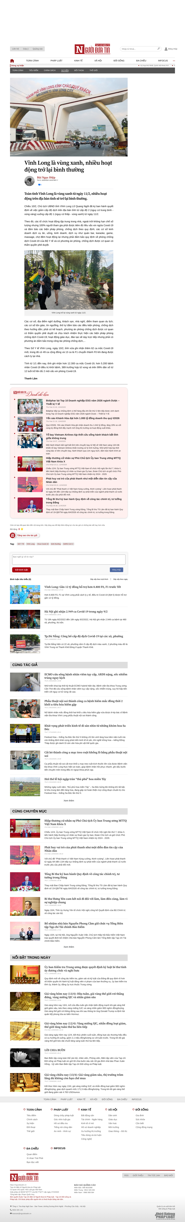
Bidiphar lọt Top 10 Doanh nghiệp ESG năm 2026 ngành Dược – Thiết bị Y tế (82, 402)
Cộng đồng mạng (144, 1127)
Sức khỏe (140, 1119)
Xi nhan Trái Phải (35, 1158)
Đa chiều (141, 61)
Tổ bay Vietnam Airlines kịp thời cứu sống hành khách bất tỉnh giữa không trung (82, 436)
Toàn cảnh (32, 61)
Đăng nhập (116, 570)
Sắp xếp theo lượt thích (99, 579)
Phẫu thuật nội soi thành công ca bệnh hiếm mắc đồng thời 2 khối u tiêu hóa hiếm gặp (83, 702)
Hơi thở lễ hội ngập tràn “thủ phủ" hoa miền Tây (75, 779)
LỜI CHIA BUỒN (54, 1050)
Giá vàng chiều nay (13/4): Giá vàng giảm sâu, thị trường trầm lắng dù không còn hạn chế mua (83, 1076)
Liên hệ (15, 49)
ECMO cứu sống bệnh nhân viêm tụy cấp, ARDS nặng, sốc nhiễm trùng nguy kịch (85, 676)
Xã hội (98, 61)
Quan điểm (32, 1154)
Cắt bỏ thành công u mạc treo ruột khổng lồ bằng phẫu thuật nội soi (85, 754)
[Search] (159, 48)
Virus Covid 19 (42, 544)
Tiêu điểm (33, 70)
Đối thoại (79, 70)
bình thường (56, 544)
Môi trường (113, 1127)
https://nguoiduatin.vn (18, 1185)
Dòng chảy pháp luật (64, 1115)
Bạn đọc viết (33, 1162)
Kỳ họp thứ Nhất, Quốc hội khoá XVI (159, 66)
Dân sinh (112, 1115)
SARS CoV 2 (68, 544)
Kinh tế (78, 61)
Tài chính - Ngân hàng (91, 1119)
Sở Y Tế (21, 544)
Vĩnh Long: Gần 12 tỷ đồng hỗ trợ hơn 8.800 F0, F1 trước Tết (82, 587)
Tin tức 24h (154, 1175)
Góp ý (25, 49)
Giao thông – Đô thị (117, 1131)
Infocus (163, 61)
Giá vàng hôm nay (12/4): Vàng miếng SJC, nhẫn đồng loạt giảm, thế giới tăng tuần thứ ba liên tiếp (85, 1025)
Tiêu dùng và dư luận (91, 1135)
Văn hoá (112, 1123)
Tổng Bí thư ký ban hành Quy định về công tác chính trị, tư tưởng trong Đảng (84, 501)
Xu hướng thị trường (91, 1131)
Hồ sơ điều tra (61, 1123)
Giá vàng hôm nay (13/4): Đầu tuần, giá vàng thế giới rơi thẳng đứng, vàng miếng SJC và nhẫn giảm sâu (84, 995)
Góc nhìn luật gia (62, 1119)
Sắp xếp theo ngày (120, 579)
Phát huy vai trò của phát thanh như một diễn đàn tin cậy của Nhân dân (81, 480)
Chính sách (50, 70)
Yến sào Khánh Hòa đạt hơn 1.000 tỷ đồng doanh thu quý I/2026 (82, 418)
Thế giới (93, 70)
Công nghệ (86, 1139)
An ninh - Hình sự (62, 1131)
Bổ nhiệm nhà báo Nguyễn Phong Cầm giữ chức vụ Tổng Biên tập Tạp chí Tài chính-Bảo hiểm (83, 925)
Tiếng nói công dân (63, 1127)
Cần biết (140, 1123)
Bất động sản (87, 1115)
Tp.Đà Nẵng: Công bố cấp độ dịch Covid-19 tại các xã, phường (83, 636)
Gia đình (140, 1115)
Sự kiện (65, 70)
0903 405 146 (17, 1210)
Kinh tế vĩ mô (87, 1123)
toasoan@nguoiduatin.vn (21, 1214)
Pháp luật (57, 61)
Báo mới (168, 1175)
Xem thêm (69, 801)
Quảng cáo (38, 49)
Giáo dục (112, 1119)
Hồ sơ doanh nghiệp (91, 1127)
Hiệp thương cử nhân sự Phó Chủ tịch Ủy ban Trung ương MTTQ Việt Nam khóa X (83, 460)
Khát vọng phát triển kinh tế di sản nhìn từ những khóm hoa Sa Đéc (85, 727)
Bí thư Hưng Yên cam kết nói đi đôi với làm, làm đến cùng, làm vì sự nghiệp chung (85, 900)
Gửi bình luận (21, 570)
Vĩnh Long (31, 544)
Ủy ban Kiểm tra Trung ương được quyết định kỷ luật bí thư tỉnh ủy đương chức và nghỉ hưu (85, 968)
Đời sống (119, 61)
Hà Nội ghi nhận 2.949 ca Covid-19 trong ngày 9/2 (76, 611)
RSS (126, 1175)
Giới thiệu (138, 1175)
